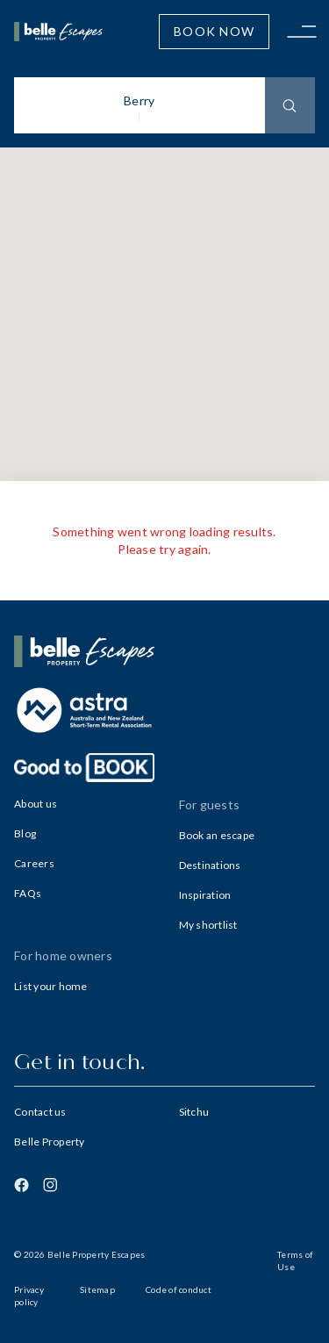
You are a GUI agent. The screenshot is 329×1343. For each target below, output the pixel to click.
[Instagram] (50, 1185)
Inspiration (205, 894)
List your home (51, 986)
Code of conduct (178, 1289)
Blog (25, 833)
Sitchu (194, 1111)
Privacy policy (29, 1295)
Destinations (210, 865)
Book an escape (217, 835)
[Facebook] (21, 1185)
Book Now (214, 31)
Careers (34, 863)
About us (35, 803)
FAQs (27, 893)
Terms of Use (295, 1260)
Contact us (40, 1111)
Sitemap (97, 1289)
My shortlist (208, 924)
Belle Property (49, 1141)
